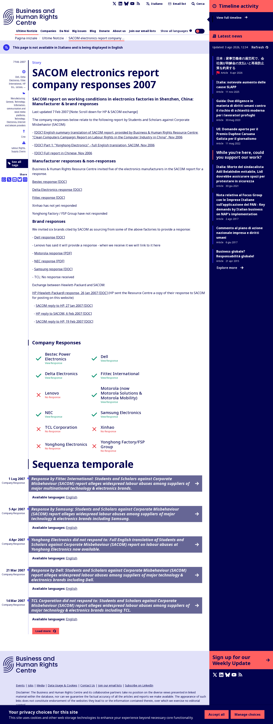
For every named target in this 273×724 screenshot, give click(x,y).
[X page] (114, 4)
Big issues (79, 31)
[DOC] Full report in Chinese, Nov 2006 (63, 153)
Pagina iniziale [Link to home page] (26, 38)
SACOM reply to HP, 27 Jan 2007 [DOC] (64, 305)
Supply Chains (18, 151)
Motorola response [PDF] (53, 253)
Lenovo (19, 87)
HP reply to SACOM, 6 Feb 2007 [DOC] (64, 313)
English (71, 497)
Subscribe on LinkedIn (139, 685)
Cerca (198, 4)
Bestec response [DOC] (49, 182)
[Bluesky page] (126, 4)
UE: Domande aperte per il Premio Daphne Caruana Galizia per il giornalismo (237, 134)
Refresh (260, 47)
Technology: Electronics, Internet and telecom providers (15, 122)
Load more (43, 631)
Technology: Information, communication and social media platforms (16, 108)
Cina (23, 136)
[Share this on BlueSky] (20, 179)
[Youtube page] (132, 4)
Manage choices (247, 714)
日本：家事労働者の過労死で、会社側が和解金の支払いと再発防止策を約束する (240, 63)
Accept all (217, 714)
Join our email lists (142, 31)
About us (119, 31)
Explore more (230, 267)
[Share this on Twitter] (9, 179)
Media (41, 685)
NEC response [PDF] (49, 261)
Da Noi (64, 31)
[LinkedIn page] (120, 4)
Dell (17, 76)
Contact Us (87, 685)
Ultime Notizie (26, 31)
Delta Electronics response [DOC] (57, 189)
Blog (93, 31)
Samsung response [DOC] (53, 269)
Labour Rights (18, 148)
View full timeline (232, 17)
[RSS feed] (138, 4)
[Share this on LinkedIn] (14, 179)
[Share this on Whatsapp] (4, 179)
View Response (53, 363)
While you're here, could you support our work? (240, 155)
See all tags (14, 163)
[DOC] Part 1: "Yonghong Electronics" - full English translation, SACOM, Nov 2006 (94, 145)
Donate (104, 31)
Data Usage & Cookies (62, 685)
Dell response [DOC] (49, 237)
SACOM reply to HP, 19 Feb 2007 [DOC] (64, 321)
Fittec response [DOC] (48, 197)
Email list (176, 4)
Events (20, 685)
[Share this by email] (25, 179)
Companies (48, 31)
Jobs (30, 685)
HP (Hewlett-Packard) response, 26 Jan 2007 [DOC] (70, 293)
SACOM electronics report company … (96, 38)
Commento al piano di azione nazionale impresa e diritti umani (239, 233)
